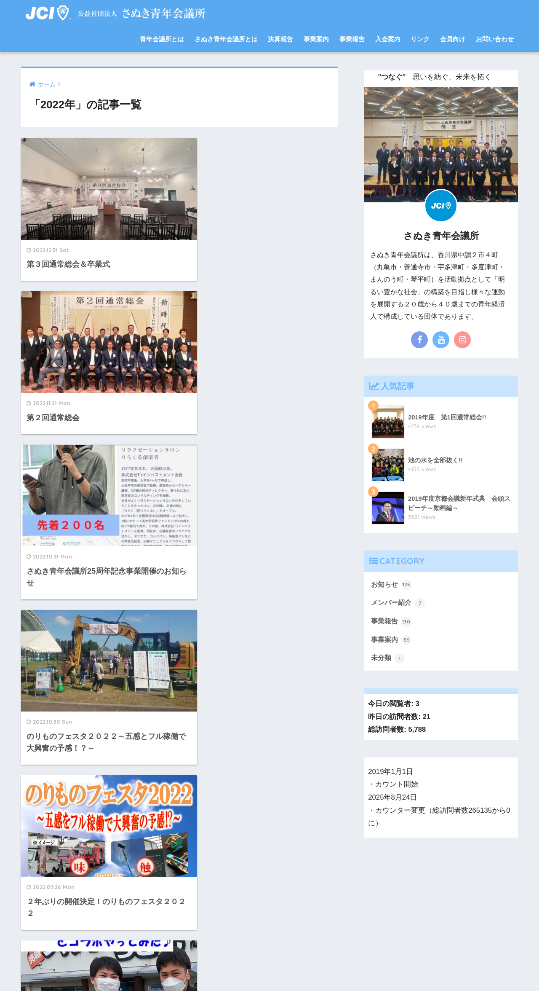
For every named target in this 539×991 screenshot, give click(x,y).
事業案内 (316, 39)
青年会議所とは (162, 39)
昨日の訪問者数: (395, 719)
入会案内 (387, 39)
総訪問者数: (388, 732)
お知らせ (392, 585)
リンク (420, 39)
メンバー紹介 (399, 604)
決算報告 (280, 39)
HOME (270, 955)
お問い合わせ (495, 39)
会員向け (452, 39)
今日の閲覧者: (391, 706)
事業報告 (352, 39)
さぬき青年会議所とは (226, 39)
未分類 (388, 660)
